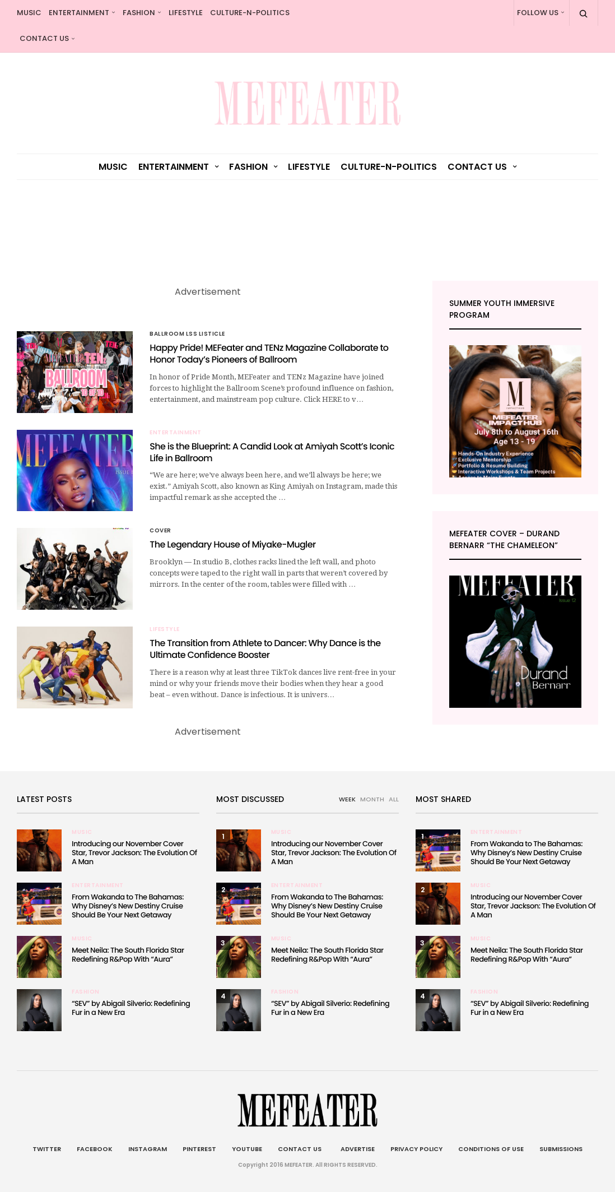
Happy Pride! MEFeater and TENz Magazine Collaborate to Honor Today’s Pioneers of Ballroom (269, 353)
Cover (160, 531)
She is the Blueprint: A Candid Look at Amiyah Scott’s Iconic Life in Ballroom (272, 452)
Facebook (95, 1148)
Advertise (356, 1148)
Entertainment (79, 12)
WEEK (347, 799)
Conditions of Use (491, 1148)
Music (29, 12)
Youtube (247, 1148)
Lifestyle (186, 12)
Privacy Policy (416, 1148)
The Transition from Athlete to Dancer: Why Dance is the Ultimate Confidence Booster (265, 649)
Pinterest (199, 1148)
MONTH (372, 799)
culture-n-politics (250, 12)
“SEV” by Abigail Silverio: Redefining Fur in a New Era (131, 1008)
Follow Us (537, 12)
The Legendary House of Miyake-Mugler (232, 544)
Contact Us (44, 38)
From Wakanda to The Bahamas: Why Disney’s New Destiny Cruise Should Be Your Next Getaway (128, 906)
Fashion (139, 12)
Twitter (46, 1148)
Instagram (147, 1148)
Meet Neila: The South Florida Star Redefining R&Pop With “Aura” (128, 954)
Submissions (561, 1148)
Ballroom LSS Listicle (187, 334)
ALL (394, 799)
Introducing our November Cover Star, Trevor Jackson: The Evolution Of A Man (134, 852)
